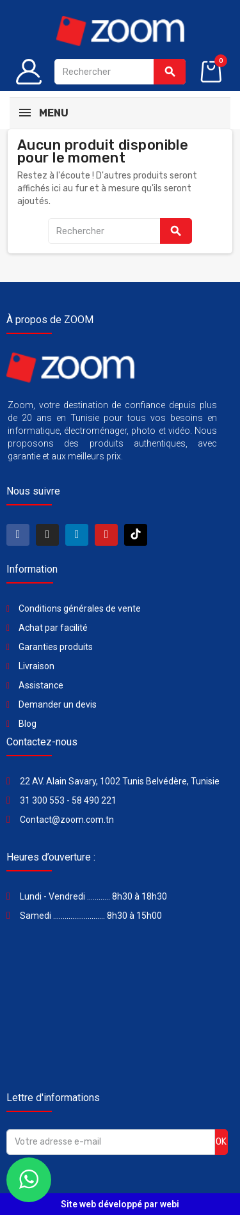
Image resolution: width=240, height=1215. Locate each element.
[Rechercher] (120, 71)
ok (221, 1141)
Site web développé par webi (120, 1204)
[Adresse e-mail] (110, 1142)
